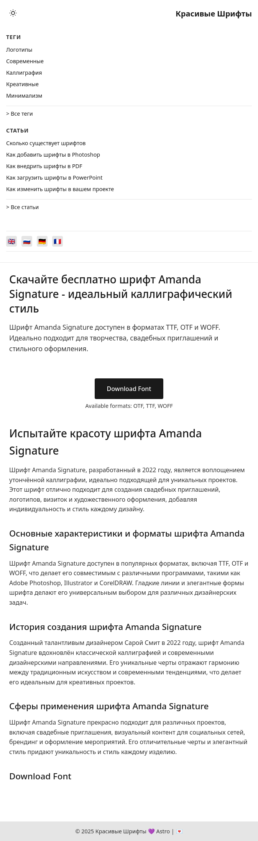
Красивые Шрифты (214, 13)
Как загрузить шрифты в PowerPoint (54, 177)
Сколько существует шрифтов (45, 143)
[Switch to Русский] (26, 241)
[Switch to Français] (57, 241)
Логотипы (19, 49)
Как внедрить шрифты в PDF (44, 166)
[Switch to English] (11, 241)
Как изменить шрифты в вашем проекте (60, 189)
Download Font (129, 389)
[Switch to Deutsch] (42, 241)
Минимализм (24, 95)
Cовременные (25, 61)
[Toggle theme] (13, 13)
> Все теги (19, 113)
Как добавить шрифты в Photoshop (53, 154)
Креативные (22, 84)
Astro (163, 831)
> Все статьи (22, 207)
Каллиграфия (24, 72)
